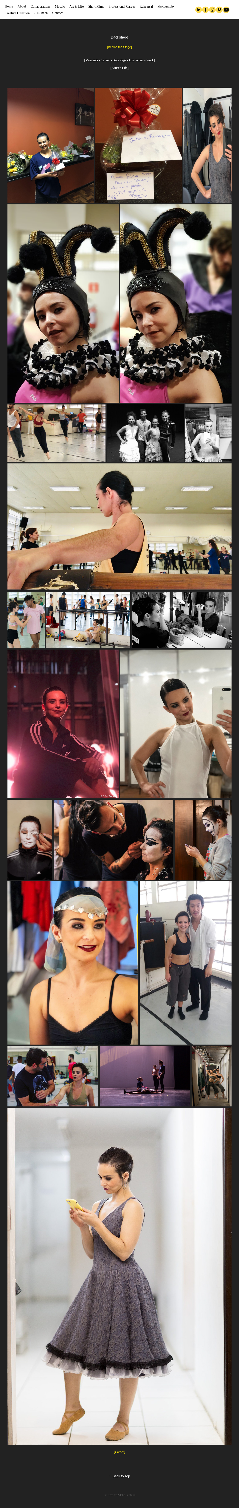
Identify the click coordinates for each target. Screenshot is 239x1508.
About (22, 6)
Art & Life (76, 6)
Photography (166, 6)
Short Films (96, 6)
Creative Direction (17, 13)
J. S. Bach (41, 13)
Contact (57, 13)
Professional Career (122, 6)
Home (9, 6)
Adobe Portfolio (126, 1494)
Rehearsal (146, 6)
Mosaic (60, 6)
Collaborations (40, 6)
